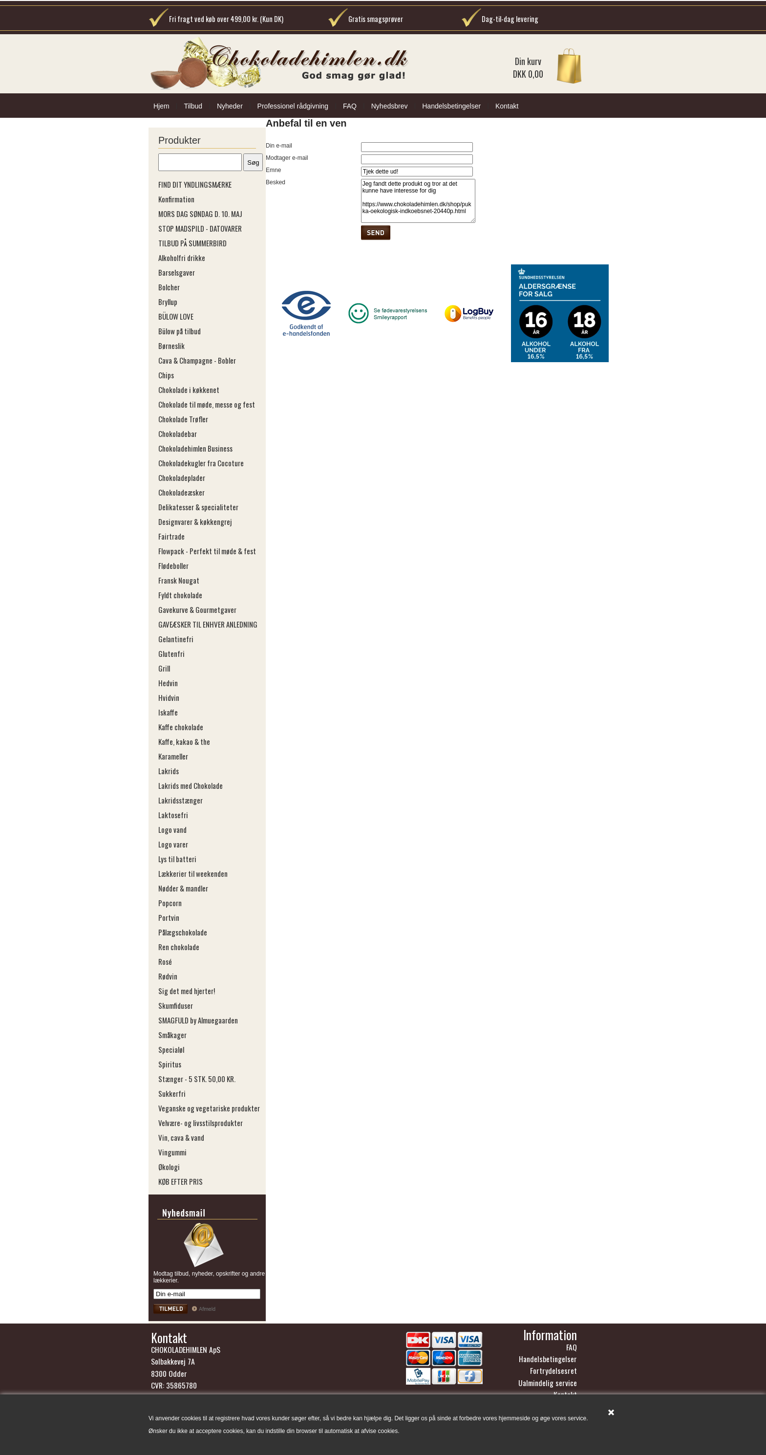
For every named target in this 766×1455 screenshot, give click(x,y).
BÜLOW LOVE (175, 316)
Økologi (169, 1166)
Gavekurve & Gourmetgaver (197, 609)
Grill (164, 668)
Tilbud (193, 106)
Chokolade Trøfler (183, 418)
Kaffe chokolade (180, 726)
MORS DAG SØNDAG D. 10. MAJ (200, 213)
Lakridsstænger (180, 800)
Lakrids (168, 770)
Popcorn (170, 902)
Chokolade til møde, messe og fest (206, 404)
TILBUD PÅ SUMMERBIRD (192, 243)
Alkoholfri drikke (181, 257)
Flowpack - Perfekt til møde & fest (207, 550)
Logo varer (173, 844)
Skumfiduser (175, 1005)
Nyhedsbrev (389, 106)
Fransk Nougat (178, 580)
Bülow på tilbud (179, 331)
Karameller (173, 756)
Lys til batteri (177, 858)
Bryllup (167, 301)
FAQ (350, 106)
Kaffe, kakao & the (184, 741)
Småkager (172, 1034)
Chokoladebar (177, 433)
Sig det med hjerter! (186, 990)
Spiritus (169, 1064)
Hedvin (168, 682)
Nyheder (230, 106)
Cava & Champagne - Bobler (197, 360)
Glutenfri (171, 653)
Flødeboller (173, 565)
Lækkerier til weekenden (193, 873)
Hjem (161, 106)
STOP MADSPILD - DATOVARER (200, 228)
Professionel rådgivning (293, 106)
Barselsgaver (176, 272)
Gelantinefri (175, 638)
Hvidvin (168, 697)
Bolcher (169, 287)
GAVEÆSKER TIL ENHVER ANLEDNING (207, 624)
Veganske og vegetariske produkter (209, 1108)
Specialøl (171, 1049)
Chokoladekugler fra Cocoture (201, 462)
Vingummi (172, 1152)
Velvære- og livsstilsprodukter (200, 1122)
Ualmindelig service (547, 1383)
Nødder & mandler (183, 888)
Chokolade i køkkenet (188, 389)
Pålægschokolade (182, 932)
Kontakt (506, 106)
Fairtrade (171, 536)
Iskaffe (168, 712)
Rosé (165, 961)
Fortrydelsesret (553, 1370)
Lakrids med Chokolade (190, 785)
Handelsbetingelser (451, 106)
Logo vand (172, 829)
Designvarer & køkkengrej (195, 521)
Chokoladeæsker (181, 492)
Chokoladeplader (181, 477)
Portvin (168, 917)
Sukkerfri (172, 1093)
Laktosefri (173, 814)
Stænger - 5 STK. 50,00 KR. (196, 1078)
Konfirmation (176, 199)
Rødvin (167, 976)
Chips (166, 374)
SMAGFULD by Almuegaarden (198, 1020)
